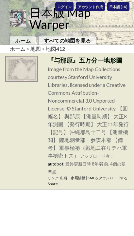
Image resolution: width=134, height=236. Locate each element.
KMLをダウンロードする (107, 178)
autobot (55, 164)
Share (53, 183)
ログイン (64, 7)
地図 (35, 49)
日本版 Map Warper (60, 18)
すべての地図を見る (67, 40)
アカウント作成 (90, 7)
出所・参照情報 (72, 178)
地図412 (55, 49)
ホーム (23, 40)
